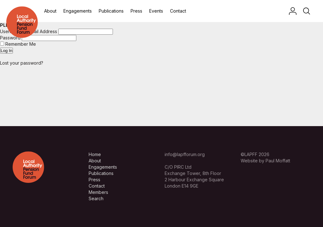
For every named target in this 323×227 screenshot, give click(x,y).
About (50, 11)
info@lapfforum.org (185, 154)
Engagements (77, 11)
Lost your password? (21, 63)
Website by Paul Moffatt (265, 160)
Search (96, 198)
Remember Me (18, 44)
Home (95, 154)
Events (156, 11)
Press (136, 11)
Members (98, 192)
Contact (178, 11)
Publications (111, 11)
